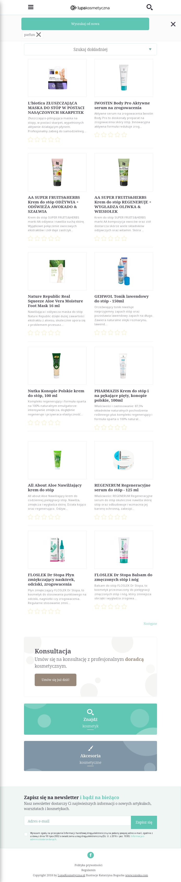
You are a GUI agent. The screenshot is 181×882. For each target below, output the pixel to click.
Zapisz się (144, 822)
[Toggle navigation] (28, 7)
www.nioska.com (136, 875)
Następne (150, 623)
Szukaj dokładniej (91, 49)
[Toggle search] (152, 7)
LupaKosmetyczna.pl (71, 875)
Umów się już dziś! (55, 680)
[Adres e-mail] (77, 821)
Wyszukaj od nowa (85, 24)
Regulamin (88, 870)
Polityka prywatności (88, 865)
